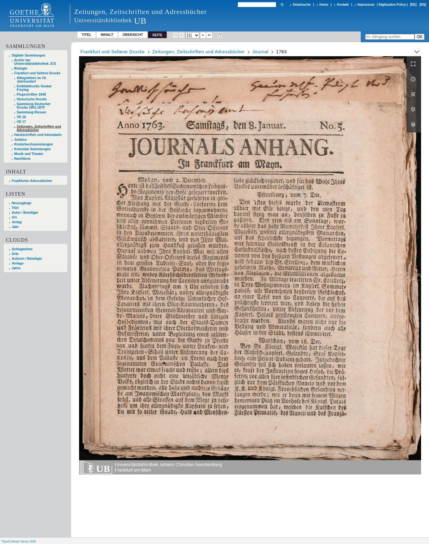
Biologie (20, 68)
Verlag (17, 222)
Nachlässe (22, 158)
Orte (15, 254)
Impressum (366, 4)
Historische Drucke (32, 99)
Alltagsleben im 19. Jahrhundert (32, 79)
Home (323, 4)
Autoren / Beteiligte (27, 258)
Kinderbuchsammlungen (33, 144)
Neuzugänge (21, 203)
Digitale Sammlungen (28, 55)
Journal (260, 51)
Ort (14, 217)
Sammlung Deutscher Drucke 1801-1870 (34, 105)
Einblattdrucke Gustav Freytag (34, 87)
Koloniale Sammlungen (32, 149)
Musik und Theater (29, 154)
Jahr (15, 227)
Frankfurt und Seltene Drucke (37, 73)
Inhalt (107, 35)
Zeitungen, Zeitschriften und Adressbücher (39, 128)
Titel (86, 35)
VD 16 (21, 117)
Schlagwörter (22, 249)
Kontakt (343, 4)
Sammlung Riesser (32, 112)
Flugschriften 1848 (31, 94)
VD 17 (21, 122)
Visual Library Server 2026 (18, 541)
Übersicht (133, 35)
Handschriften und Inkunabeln (38, 135)
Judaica (20, 139)
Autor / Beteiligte (25, 212)
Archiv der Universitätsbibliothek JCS (35, 61)
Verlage (17, 263)
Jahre (16, 268)
